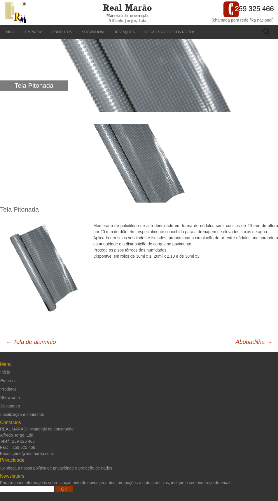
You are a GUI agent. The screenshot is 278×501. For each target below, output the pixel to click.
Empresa (34, 32)
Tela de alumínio (31, 342)
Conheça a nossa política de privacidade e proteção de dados (56, 468)
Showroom (93, 32)
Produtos (62, 32)
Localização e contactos (170, 32)
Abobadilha (253, 342)
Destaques (124, 32)
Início (10, 32)
